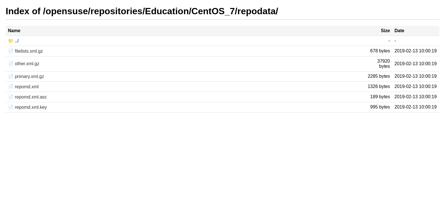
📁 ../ (13, 40)
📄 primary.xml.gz (26, 76)
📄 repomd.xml (23, 86)
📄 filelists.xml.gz (25, 51)
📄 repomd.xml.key (27, 107)
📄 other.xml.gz (23, 63)
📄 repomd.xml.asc (27, 97)
